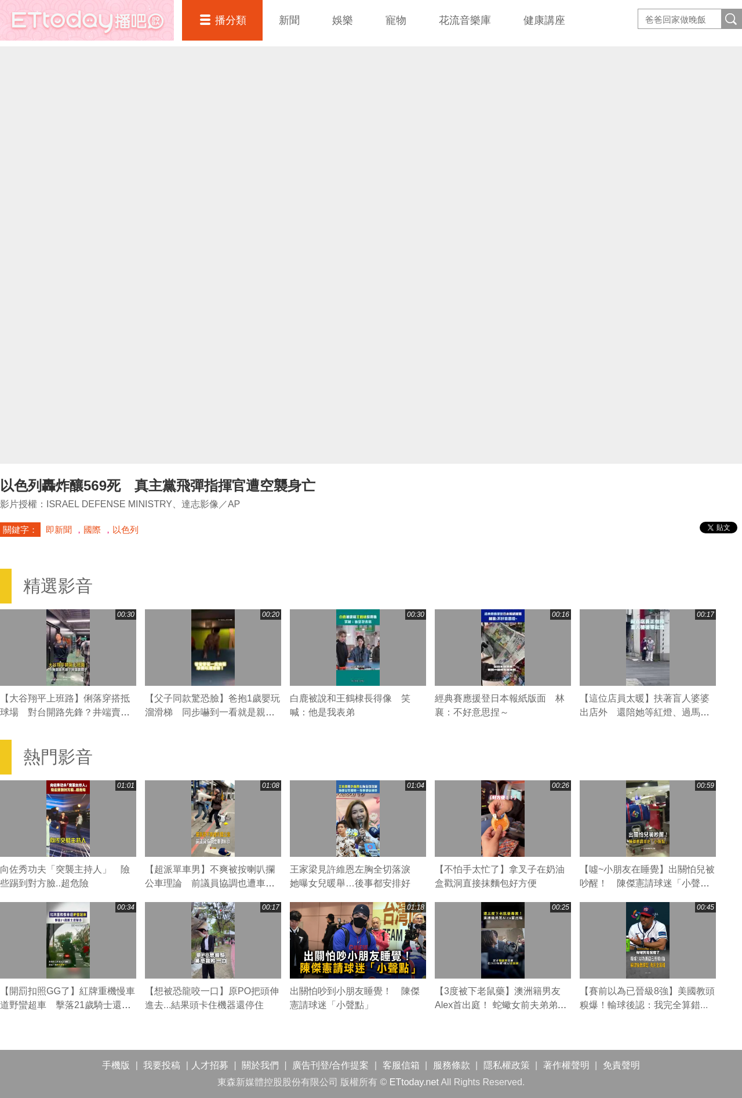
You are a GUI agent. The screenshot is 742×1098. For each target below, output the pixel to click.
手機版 (116, 1065)
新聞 (289, 20)
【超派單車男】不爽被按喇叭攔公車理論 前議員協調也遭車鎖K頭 (213, 883)
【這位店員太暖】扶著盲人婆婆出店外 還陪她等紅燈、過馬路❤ (645, 712)
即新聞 (59, 530)
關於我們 (260, 1065)
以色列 (125, 530)
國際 (92, 530)
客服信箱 (401, 1065)
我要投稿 (161, 1065)
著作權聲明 (566, 1065)
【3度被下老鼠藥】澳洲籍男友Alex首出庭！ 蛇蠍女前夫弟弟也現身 (501, 1005)
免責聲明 (621, 1065)
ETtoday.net (414, 1082)
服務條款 (451, 1065)
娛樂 (342, 20)
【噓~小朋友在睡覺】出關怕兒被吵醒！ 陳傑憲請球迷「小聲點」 (647, 883)
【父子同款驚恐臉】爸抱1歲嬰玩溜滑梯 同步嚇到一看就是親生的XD (212, 712)
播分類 (230, 20)
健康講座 (544, 20)
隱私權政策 (506, 1065)
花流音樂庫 (465, 20)
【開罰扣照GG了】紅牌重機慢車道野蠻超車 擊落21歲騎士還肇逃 (67, 1005)
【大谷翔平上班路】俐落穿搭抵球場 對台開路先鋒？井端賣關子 (65, 712)
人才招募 (209, 1065)
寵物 (395, 20)
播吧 (87, 20)
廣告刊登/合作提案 (330, 1065)
